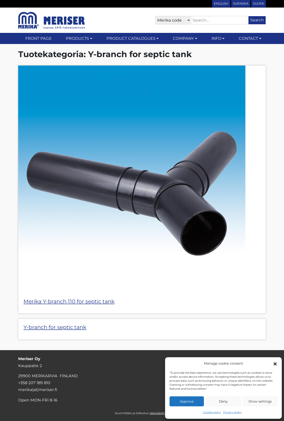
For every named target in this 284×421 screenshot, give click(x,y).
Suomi (258, 4)
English (221, 4)
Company (183, 38)
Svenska (240, 4)
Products (77, 38)
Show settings (260, 401)
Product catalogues (131, 38)
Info (216, 38)
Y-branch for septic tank (55, 327)
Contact (248, 38)
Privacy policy (232, 412)
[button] (275, 363)
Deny (223, 401)
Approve (187, 401)
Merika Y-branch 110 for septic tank (69, 301)
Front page (38, 38)
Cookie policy (212, 412)
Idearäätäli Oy (159, 413)
